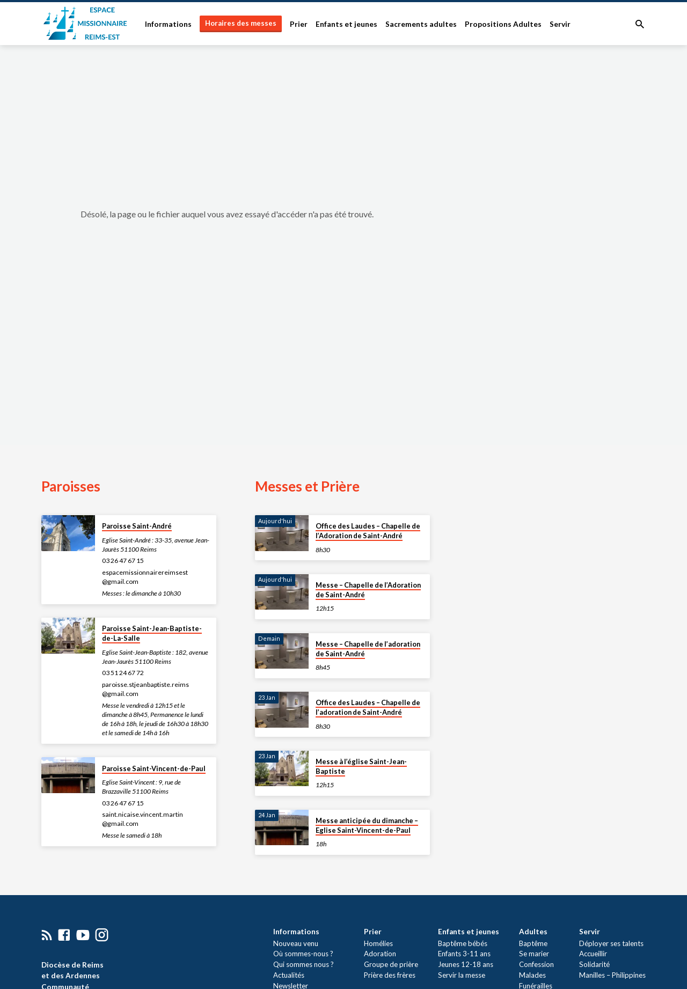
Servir (560, 24)
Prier (299, 24)
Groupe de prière (391, 964)
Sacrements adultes (421, 24)
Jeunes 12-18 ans (465, 964)
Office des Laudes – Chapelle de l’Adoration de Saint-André (368, 531)
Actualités (287, 975)
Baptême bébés (462, 943)
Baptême (533, 943)
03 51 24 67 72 (123, 673)
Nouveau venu (294, 943)
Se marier (534, 953)
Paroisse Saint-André (137, 526)
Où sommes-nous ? (302, 953)
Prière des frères (389, 975)
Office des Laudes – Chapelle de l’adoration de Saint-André (368, 707)
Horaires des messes (240, 23)
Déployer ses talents (611, 943)
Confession (536, 964)
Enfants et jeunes (346, 24)
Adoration (380, 953)
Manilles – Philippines (612, 975)
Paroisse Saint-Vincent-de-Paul (154, 768)
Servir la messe (461, 975)
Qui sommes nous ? (302, 964)
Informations (168, 24)
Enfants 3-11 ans (464, 953)
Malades (532, 975)
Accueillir (593, 953)
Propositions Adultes (503, 24)
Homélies (378, 943)
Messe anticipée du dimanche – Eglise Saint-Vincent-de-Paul (367, 825)
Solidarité (594, 964)
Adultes (533, 931)
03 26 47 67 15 (123, 560)
